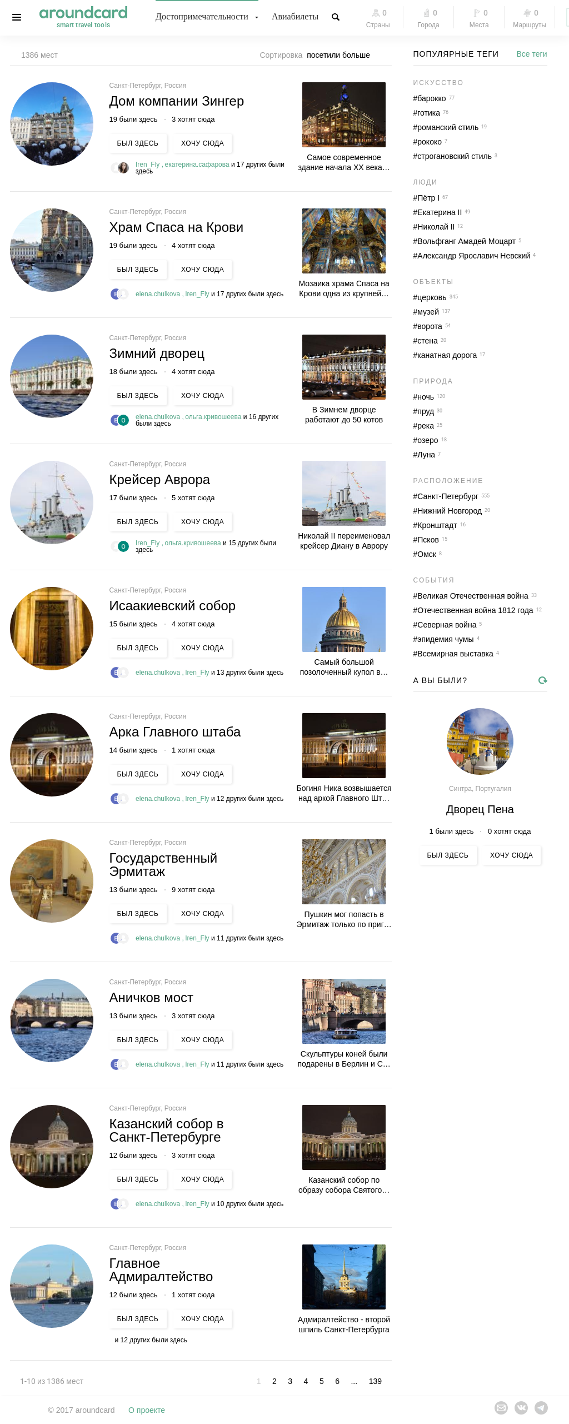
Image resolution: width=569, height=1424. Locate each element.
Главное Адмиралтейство (161, 1270)
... (354, 1381)
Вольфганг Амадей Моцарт (466, 241)
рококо (429, 142)
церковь (431, 297)
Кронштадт (437, 525)
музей (428, 312)
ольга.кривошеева (214, 417)
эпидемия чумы (445, 639)
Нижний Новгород (449, 511)
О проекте (146, 1410)
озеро (427, 440)
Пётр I (428, 198)
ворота (429, 326)
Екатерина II (439, 212)
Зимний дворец (156, 353)
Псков (428, 540)
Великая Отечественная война (472, 596)
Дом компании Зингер (176, 100)
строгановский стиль (454, 156)
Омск (426, 554)
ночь (425, 397)
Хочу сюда (202, 143)
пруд (425, 411)
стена (427, 341)
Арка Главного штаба (175, 731)
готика (428, 113)
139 (375, 1381)
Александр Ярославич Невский (473, 256)
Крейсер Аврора (160, 479)
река (425, 426)
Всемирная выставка (455, 654)
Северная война (446, 625)
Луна (426, 455)
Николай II (436, 227)
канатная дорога (447, 355)
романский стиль (447, 127)
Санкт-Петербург (447, 496)
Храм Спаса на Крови (176, 227)
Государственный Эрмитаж (163, 864)
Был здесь (138, 143)
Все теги (532, 54)
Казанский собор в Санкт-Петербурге (166, 1130)
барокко (431, 98)
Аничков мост (151, 997)
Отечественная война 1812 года (475, 610)
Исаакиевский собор (172, 605)
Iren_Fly (149, 164)
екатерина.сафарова (198, 164)
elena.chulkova (159, 294)
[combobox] (341, 55)
